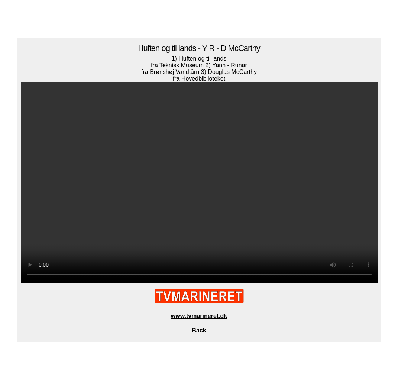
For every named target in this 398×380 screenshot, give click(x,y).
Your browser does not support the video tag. (199, 182)
